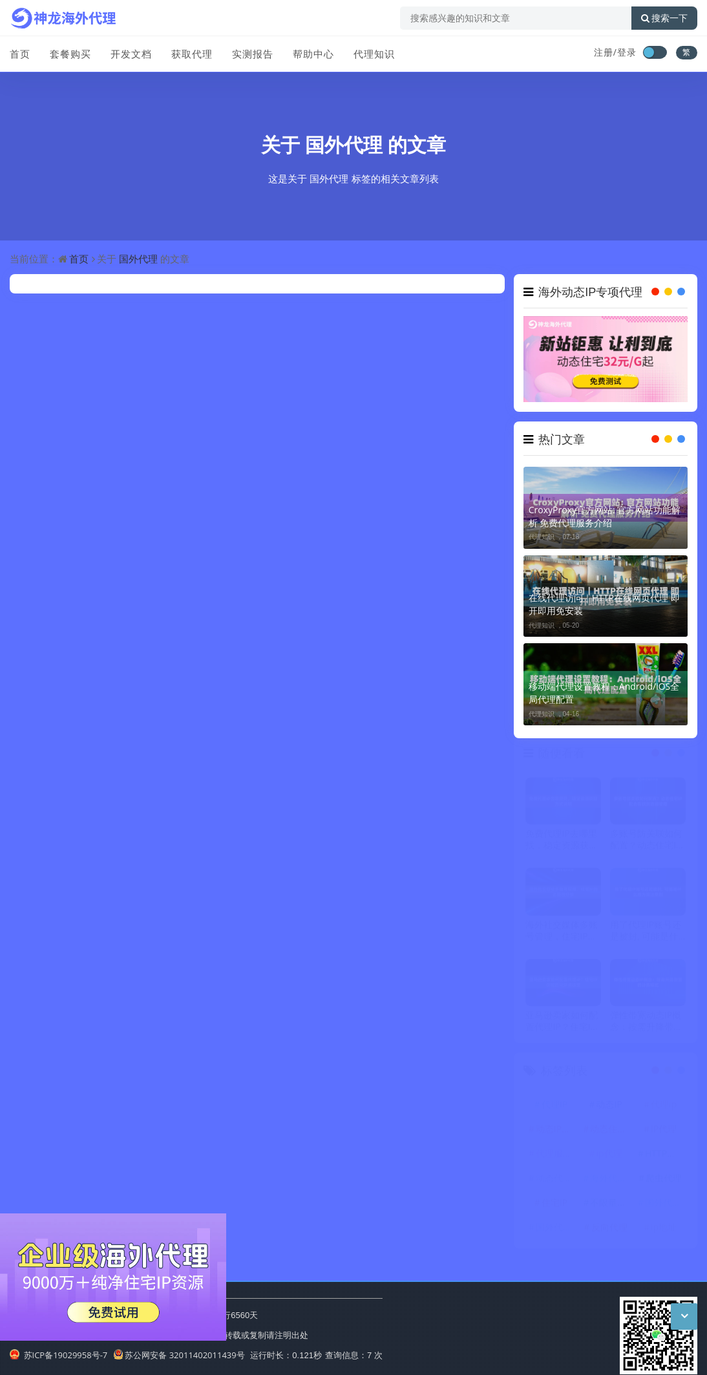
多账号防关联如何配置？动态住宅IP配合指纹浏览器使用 (646, 843)
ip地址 (664, 1230)
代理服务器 (556, 1157)
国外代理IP (556, 1230)
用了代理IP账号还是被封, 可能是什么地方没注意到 (645, 934)
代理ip (664, 1108)
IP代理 (664, 1132)
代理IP (554, 1108)
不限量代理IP (610, 1206)
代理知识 (374, 53)
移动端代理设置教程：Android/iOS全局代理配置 (604, 692)
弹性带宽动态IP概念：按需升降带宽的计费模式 (646, 1024)
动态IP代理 (556, 1132)
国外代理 (344, 144)
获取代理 (192, 53)
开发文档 (131, 53)
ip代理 (609, 1157)
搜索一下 (664, 18)
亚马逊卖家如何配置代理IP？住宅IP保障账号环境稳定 (561, 1024)
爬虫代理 (664, 1181)
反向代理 (609, 1230)
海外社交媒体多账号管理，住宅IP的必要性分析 (561, 934)
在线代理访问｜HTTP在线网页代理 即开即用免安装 (604, 604)
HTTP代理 (665, 1157)
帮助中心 (313, 53)
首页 (20, 53)
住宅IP (554, 1206)
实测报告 (252, 53)
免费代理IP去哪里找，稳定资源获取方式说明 (561, 843)
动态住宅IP (610, 1132)
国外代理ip (665, 1206)
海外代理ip (610, 1181)
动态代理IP (556, 1181)
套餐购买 (70, 53)
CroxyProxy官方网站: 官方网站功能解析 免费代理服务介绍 (605, 516)
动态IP (609, 1108)
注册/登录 (615, 52)
